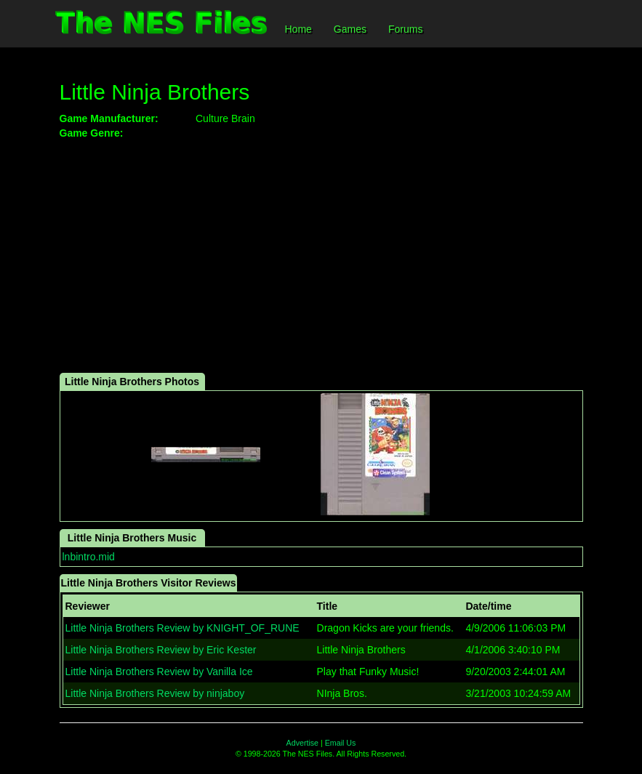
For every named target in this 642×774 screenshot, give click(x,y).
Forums (405, 29)
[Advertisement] (321, 256)
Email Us (340, 742)
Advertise (302, 742)
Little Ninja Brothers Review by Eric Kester (161, 650)
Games (350, 29)
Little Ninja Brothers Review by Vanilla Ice (159, 671)
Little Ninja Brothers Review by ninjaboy (155, 693)
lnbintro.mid (89, 557)
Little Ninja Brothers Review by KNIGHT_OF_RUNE (182, 628)
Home (298, 29)
